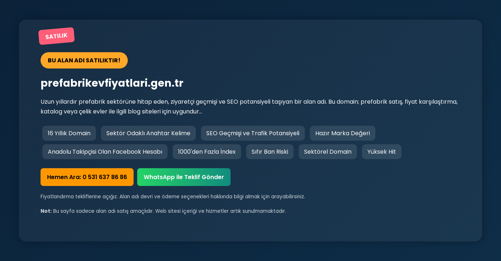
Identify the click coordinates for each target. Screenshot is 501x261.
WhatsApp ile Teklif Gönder (184, 177)
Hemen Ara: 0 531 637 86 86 (87, 177)
